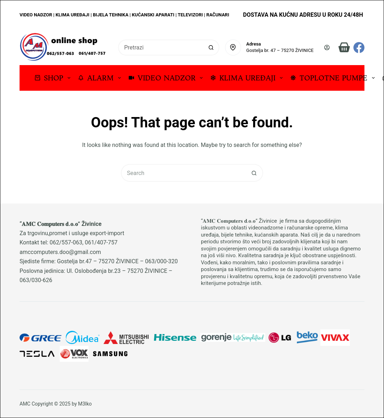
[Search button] (211, 47)
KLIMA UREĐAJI (248, 77)
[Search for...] (160, 47)
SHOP (54, 77)
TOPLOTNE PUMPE (333, 77)
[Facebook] (358, 47)
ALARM (101, 77)
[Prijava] (327, 47)
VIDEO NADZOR (167, 77)
